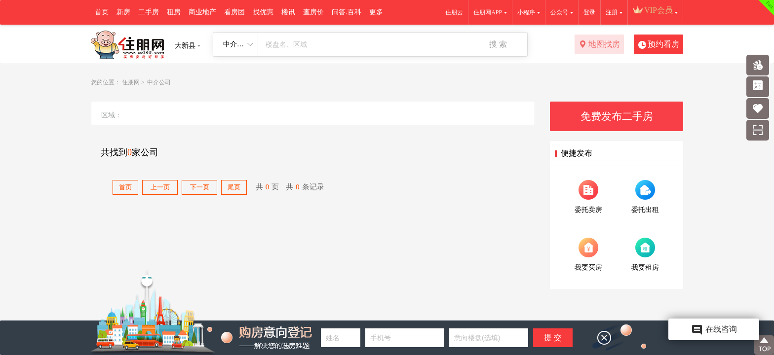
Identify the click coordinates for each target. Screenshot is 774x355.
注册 (612, 12)
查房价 (313, 12)
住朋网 (131, 82)
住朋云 (454, 12)
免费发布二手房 (616, 116)
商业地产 (202, 12)
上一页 (160, 187)
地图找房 (599, 45)
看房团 (234, 12)
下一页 (199, 187)
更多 (376, 12)
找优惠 (263, 12)
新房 (123, 12)
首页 (102, 12)
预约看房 (658, 45)
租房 (174, 12)
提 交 (553, 337)
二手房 (148, 12)
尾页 (234, 187)
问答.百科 (346, 12)
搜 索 (498, 44)
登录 (589, 12)
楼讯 (288, 12)
